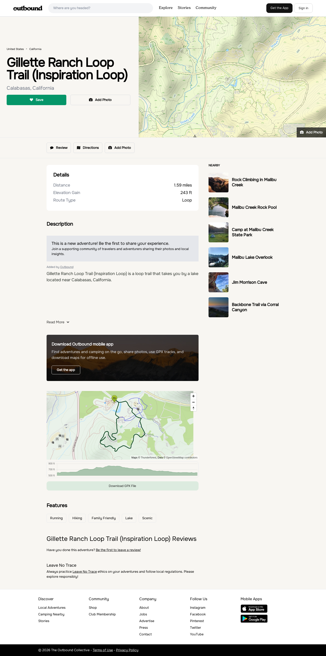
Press (143, 627)
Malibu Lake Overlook (252, 257)
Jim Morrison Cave (249, 282)
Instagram (197, 607)
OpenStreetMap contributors (182, 457)
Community (206, 8)
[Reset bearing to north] (193, 408)
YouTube (197, 634)
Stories (184, 8)
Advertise (146, 621)
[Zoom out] (193, 402)
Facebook (198, 614)
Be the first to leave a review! (118, 550)
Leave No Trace (85, 571)
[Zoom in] (193, 396)
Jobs (143, 614)
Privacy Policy (127, 650)
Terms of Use (103, 650)
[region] (123, 425)
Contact (145, 634)
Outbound (66, 267)
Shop (93, 607)
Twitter (195, 627)
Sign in (303, 8)
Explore (166, 8)
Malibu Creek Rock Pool (254, 207)
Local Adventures (51, 607)
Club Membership (102, 614)
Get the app (66, 370)
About (144, 607)
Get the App (279, 8)
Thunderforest (148, 457)
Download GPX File (122, 486)
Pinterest (197, 621)
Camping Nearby (51, 614)
